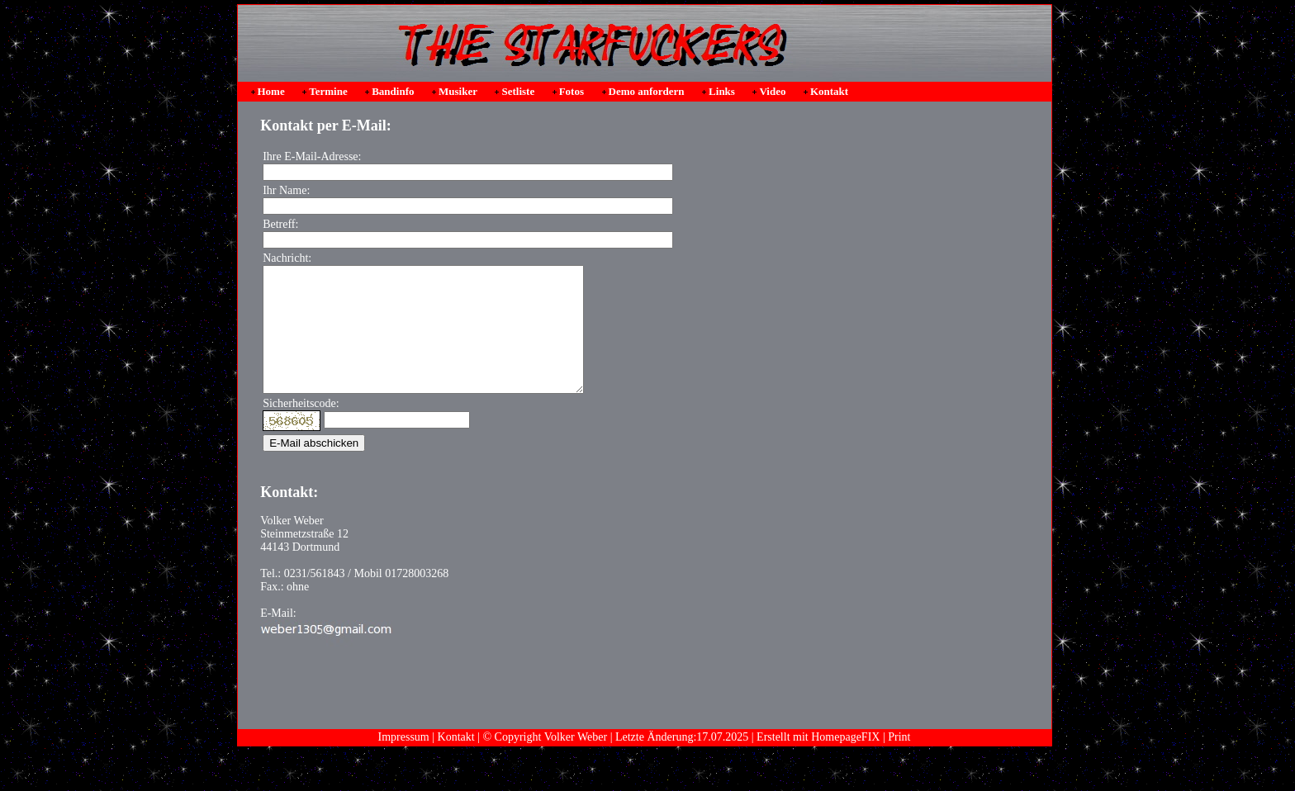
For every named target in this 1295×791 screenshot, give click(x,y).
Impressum (403, 761)
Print (899, 761)
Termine (328, 91)
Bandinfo (393, 91)
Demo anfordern (647, 91)
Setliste (517, 91)
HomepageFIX (845, 761)
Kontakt (829, 91)
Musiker (458, 91)
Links (722, 91)
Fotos (571, 91)
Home (271, 91)
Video (772, 91)
